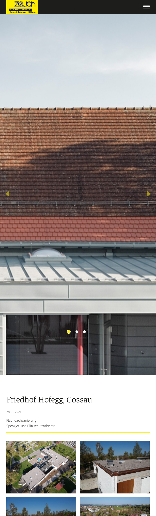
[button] (8, 194)
